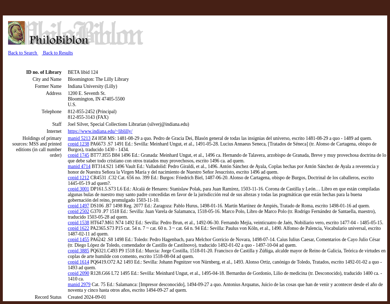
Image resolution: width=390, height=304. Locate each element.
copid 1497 (78, 205)
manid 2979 (79, 284)
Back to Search (23, 53)
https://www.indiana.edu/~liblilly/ (100, 131)
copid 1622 (78, 228)
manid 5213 (79, 138)
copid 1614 (78, 262)
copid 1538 (78, 222)
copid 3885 (78, 250)
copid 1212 (78, 177)
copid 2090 (78, 273)
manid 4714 (79, 166)
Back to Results (57, 53)
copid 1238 (78, 144)
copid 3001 (78, 189)
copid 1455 (78, 239)
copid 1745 (78, 155)
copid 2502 (78, 211)
